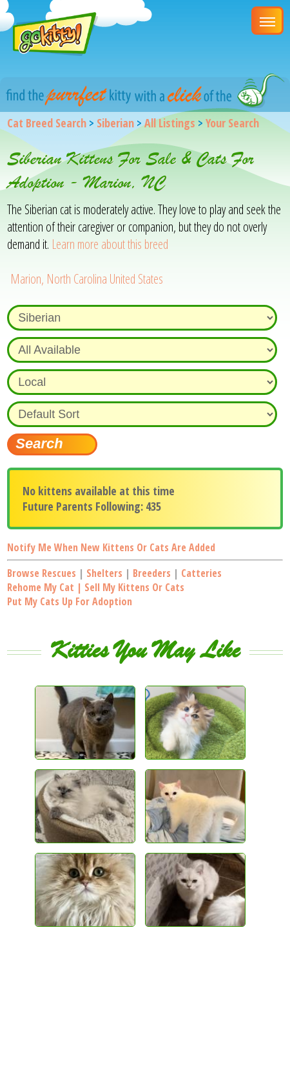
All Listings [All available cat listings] (169, 123)
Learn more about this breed (110, 244)
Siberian (115, 123)
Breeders (152, 573)
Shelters (104, 573)
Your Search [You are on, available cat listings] (232, 123)
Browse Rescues (41, 573)
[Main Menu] (267, 20)
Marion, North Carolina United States (86, 279)
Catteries (201, 573)
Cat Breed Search (46, 123)
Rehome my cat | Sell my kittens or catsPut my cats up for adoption (95, 594)
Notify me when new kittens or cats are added (111, 547)
